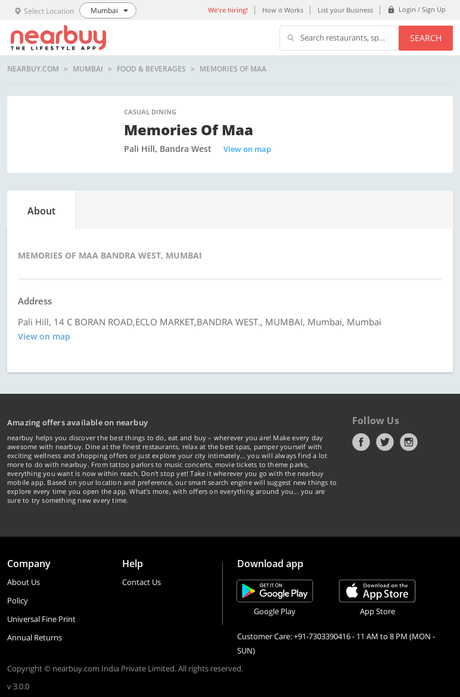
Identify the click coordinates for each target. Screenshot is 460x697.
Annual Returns (34, 637)
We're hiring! (228, 9)
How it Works (282, 9)
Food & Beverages (151, 69)
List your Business (345, 9)
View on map (247, 149)
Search (426, 37)
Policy (17, 600)
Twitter (385, 442)
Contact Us (141, 582)
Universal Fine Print (41, 619)
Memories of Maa (233, 69)
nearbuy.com (33, 69)
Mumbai (88, 69)
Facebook (361, 442)
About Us (23, 582)
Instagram (409, 442)
